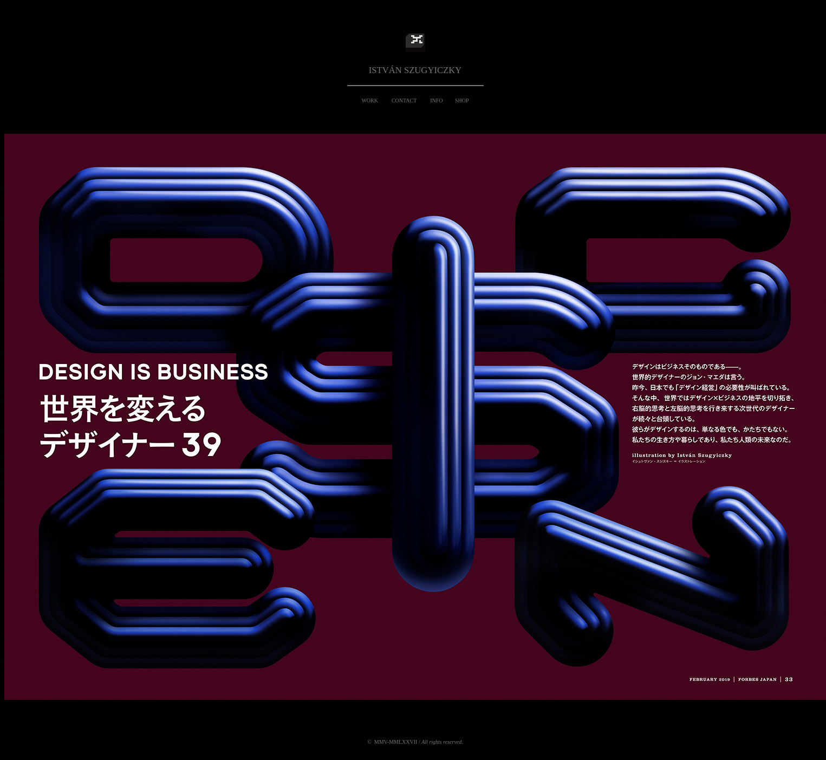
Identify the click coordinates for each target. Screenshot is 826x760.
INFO (436, 100)
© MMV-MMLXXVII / (415, 742)
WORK (369, 100)
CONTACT (404, 100)
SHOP (462, 100)
